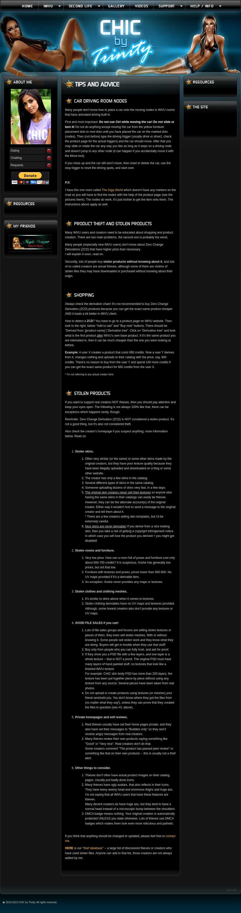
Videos (141, 6)
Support (171, 6)
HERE (69, 848)
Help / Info (206, 6)
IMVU (52, 6)
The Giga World (112, 190)
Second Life (84, 6)
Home (27, 6)
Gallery (116, 6)
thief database (93, 848)
